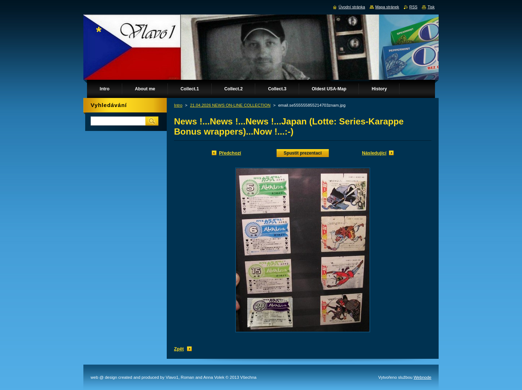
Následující (374, 153)
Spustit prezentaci (303, 153)
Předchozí (230, 153)
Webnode (422, 377)
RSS (413, 7)
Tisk (431, 7)
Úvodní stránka (352, 7)
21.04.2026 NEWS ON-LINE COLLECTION (230, 105)
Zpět (179, 349)
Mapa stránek (387, 7)
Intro (178, 105)
